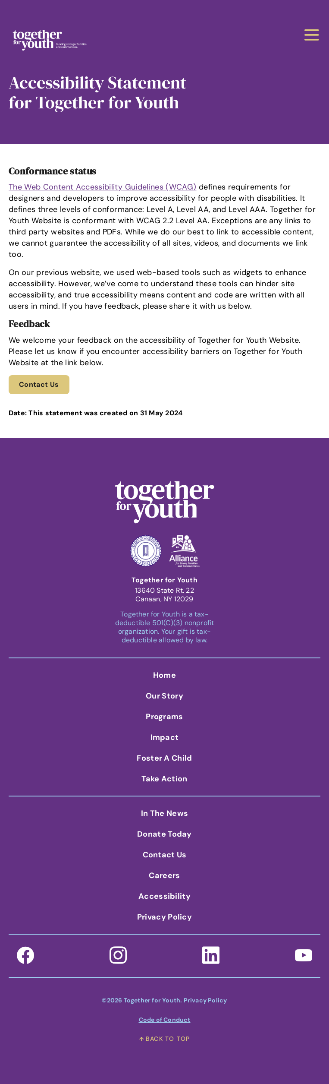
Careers (164, 875)
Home (164, 675)
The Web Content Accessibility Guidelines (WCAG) (102, 187)
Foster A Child (164, 758)
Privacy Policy (164, 917)
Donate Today (164, 834)
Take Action (164, 779)
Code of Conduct (165, 1020)
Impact (164, 737)
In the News (164, 813)
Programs (164, 716)
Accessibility (164, 896)
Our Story (164, 696)
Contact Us (39, 384)
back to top (164, 1039)
